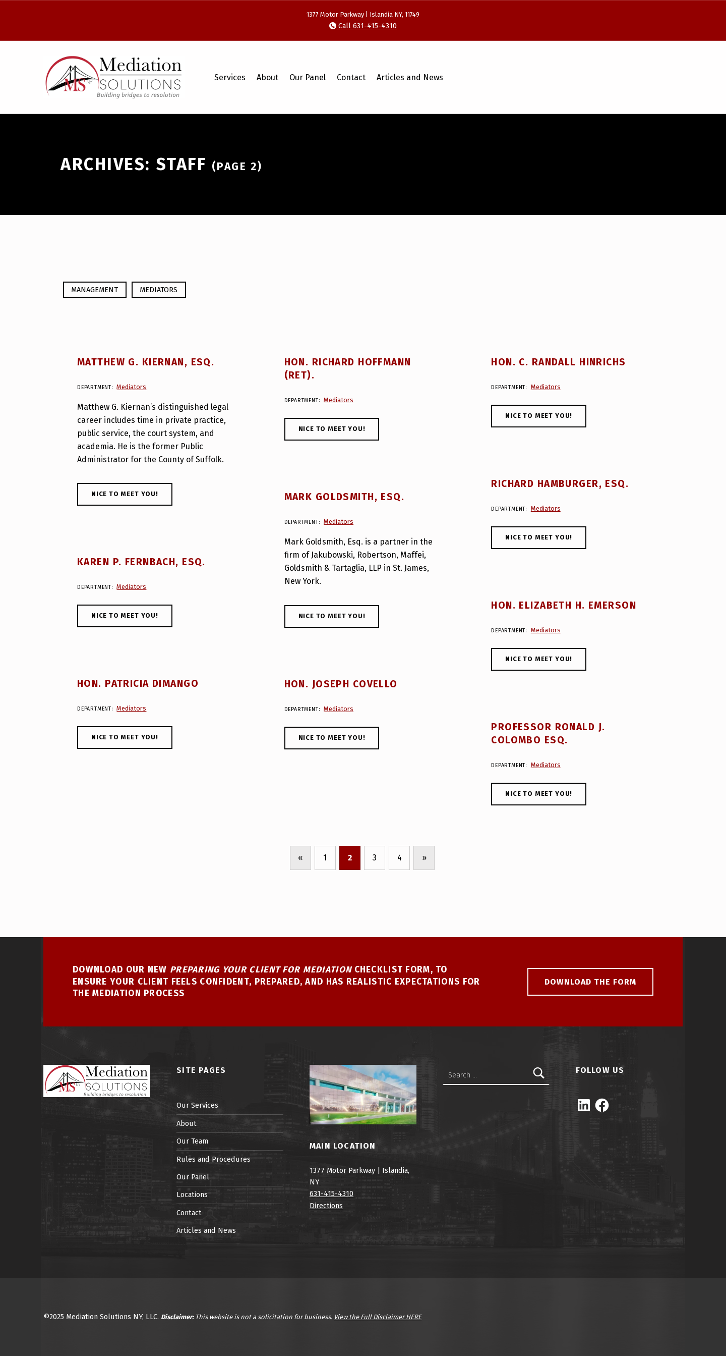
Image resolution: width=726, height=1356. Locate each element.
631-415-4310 (331, 1193)
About (267, 77)
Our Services (197, 1105)
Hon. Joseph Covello (341, 684)
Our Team (192, 1141)
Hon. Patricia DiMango (138, 683)
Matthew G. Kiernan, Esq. (145, 362)
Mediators (158, 289)
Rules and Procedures (213, 1159)
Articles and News (410, 77)
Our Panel (307, 77)
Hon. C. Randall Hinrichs (558, 362)
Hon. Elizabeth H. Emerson (563, 605)
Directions (326, 1205)
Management (94, 289)
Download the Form (590, 982)
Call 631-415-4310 (366, 25)
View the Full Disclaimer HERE (377, 1317)
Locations (192, 1194)
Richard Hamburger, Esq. (560, 484)
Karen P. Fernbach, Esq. (141, 562)
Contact (351, 77)
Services (230, 77)
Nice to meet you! (124, 494)
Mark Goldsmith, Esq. (344, 497)
